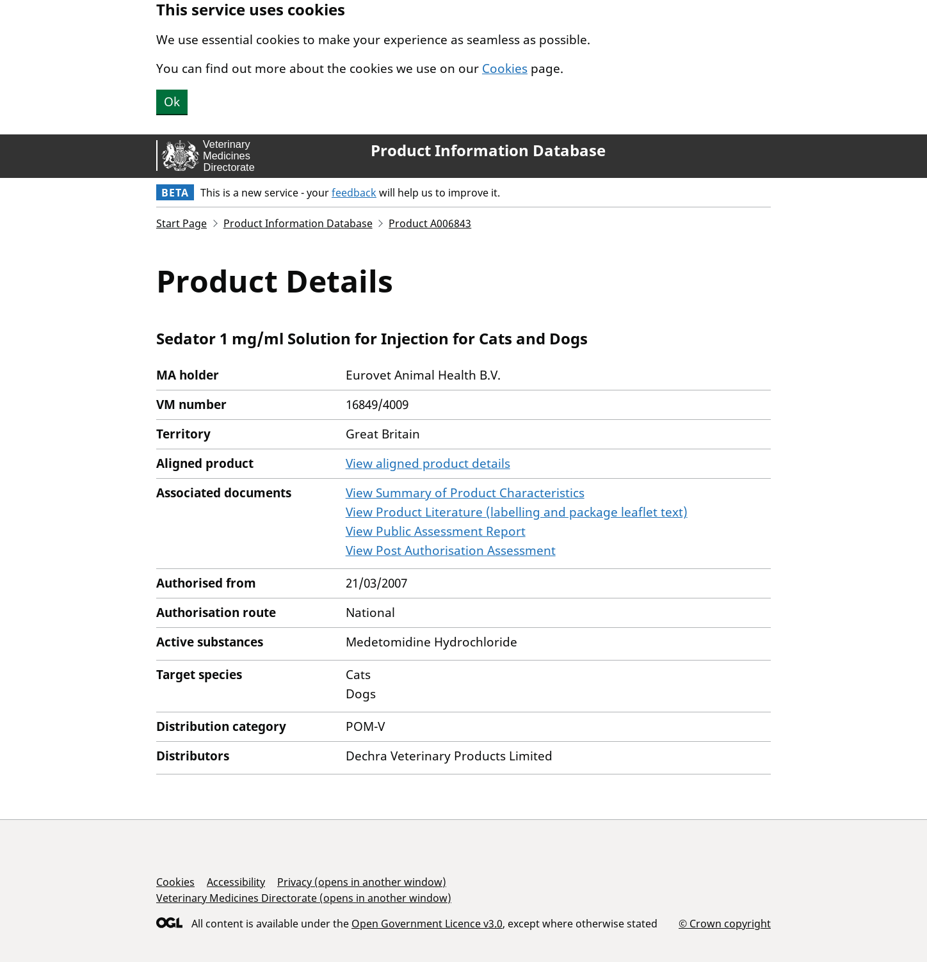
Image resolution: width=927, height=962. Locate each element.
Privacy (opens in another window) (361, 882)
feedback (354, 193)
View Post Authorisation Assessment (451, 550)
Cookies (505, 68)
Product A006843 (430, 223)
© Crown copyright (725, 923)
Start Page (181, 223)
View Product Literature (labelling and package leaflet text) (517, 512)
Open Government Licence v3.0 (427, 924)
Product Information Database (488, 150)
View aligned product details (428, 463)
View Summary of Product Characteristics (465, 493)
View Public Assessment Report (436, 531)
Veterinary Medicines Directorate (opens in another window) (303, 898)
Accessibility (236, 882)
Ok (172, 101)
